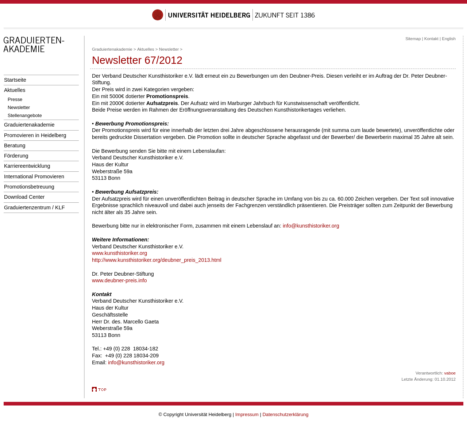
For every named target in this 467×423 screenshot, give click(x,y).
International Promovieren (34, 176)
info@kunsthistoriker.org (311, 226)
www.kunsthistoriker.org (119, 253)
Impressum (247, 414)
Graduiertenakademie (29, 125)
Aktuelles (14, 90)
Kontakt (431, 38)
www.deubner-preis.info (119, 280)
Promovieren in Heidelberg (35, 135)
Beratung (14, 145)
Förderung (16, 156)
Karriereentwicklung (27, 166)
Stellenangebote (25, 115)
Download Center (24, 197)
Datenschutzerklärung (285, 414)
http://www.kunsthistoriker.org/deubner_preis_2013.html (156, 260)
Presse (15, 99)
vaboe (450, 373)
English (449, 38)
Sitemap (413, 38)
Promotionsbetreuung (29, 187)
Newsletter (19, 107)
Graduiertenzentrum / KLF (34, 207)
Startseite (15, 80)
